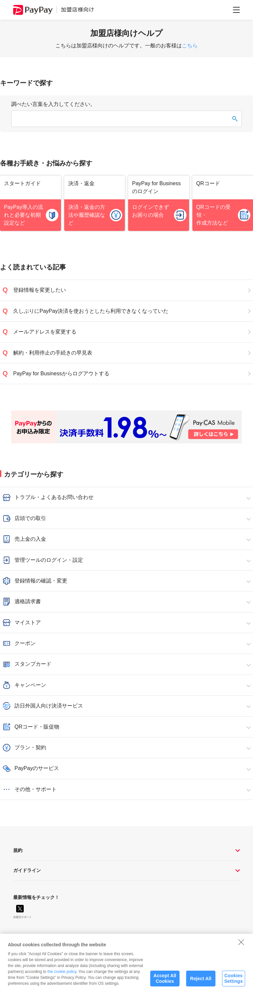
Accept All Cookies (165, 981)
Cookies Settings (233, 981)
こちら (190, 45)
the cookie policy (61, 975)
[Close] (241, 945)
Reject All (200, 981)
